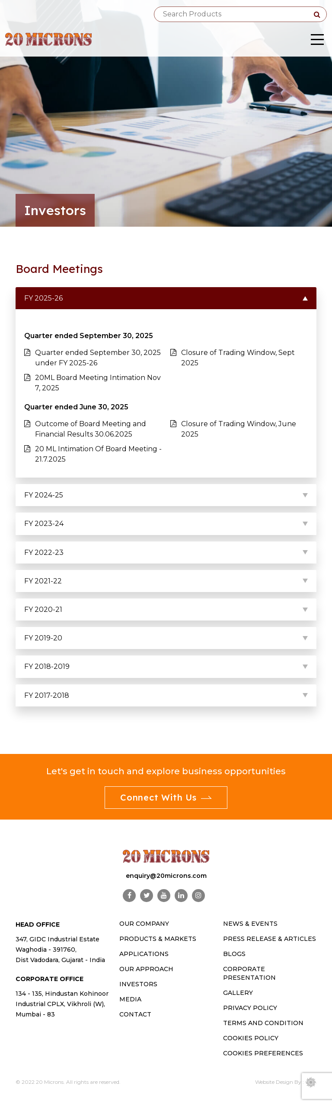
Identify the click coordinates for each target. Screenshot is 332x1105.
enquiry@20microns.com (166, 876)
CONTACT (135, 1014)
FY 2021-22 (43, 581)
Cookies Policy (250, 1038)
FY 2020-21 (43, 609)
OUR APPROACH (146, 969)
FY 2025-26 (43, 298)
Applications (144, 954)
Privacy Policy (250, 1008)
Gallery (238, 993)
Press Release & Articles (269, 939)
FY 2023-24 (44, 523)
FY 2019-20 (43, 638)
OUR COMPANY (144, 924)
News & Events (250, 924)
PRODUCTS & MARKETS (157, 939)
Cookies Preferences (263, 1053)
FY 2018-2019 (47, 666)
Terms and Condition (263, 1023)
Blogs (234, 954)
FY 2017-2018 (46, 695)
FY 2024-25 (43, 495)
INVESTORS (138, 984)
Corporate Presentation (249, 973)
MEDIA (130, 999)
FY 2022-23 (44, 552)
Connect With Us (166, 797)
